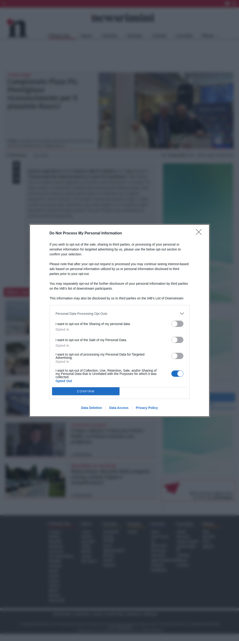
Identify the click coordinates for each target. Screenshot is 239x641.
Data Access (119, 408)
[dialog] (119, 320)
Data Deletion (91, 408)
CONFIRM (86, 391)
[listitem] (119, 313)
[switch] (177, 324)
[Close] (200, 233)
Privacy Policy (147, 408)
